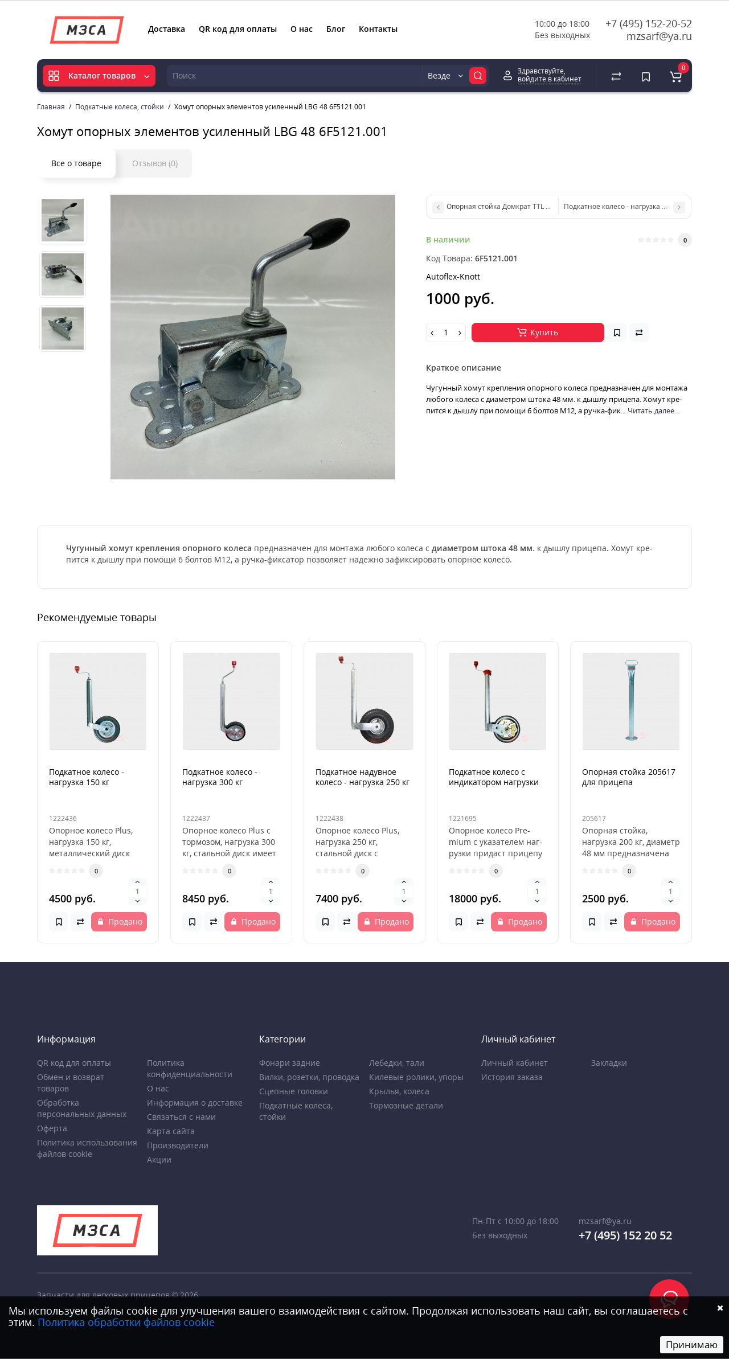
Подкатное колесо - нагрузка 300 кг (219, 776)
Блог (335, 28)
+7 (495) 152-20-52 (648, 23)
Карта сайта (171, 1131)
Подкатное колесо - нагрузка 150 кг (86, 776)
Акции (159, 1159)
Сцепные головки (293, 1091)
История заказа (512, 1076)
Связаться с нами (181, 1116)
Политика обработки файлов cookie (126, 1322)
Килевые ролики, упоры (416, 1076)
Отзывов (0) (155, 163)
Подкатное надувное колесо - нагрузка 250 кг (362, 776)
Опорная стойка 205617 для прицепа (628, 776)
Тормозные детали (406, 1105)
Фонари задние (289, 1062)
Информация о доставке (195, 1102)
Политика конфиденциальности (189, 1068)
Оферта (52, 1128)
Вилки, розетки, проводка (309, 1076)
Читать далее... (653, 410)
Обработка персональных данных (81, 1108)
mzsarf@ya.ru (659, 36)
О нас (301, 28)
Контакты (378, 28)
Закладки (609, 1062)
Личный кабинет (514, 1062)
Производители (177, 1145)
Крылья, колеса (399, 1091)
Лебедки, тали (396, 1062)
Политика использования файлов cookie (87, 1148)
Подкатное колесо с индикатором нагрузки (494, 776)
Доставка (166, 28)
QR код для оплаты (238, 28)
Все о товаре (76, 163)
